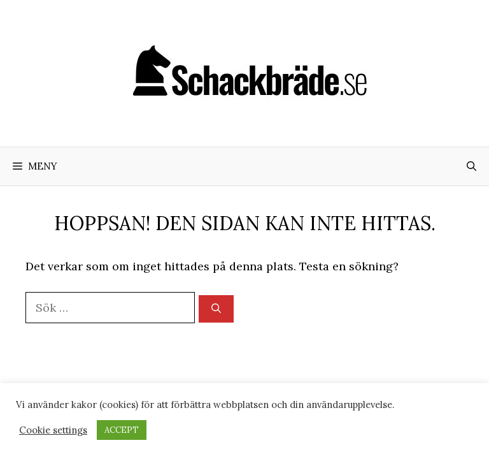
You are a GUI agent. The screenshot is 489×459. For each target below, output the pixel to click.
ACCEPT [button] (121, 430)
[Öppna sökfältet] (471, 166)
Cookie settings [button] (53, 430)
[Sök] (216, 309)
